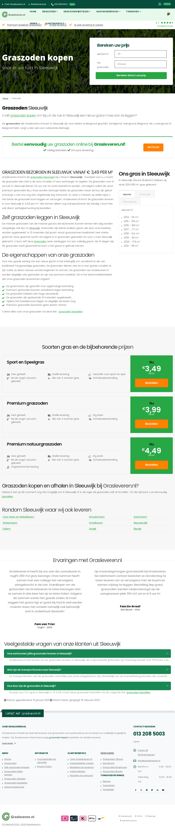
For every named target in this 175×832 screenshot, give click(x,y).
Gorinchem (140, 517)
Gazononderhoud (107, 11)
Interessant (126, 816)
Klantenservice (37, 4)
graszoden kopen (23, 115)
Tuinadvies (132, 11)
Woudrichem (97, 517)
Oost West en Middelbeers (18, 517)
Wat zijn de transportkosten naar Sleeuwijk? (34, 669)
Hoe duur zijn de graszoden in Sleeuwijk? (31, 686)
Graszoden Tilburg (113, 759)
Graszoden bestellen (76, 11)
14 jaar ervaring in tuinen (88, 25)
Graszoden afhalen (15, 778)
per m (152, 455)
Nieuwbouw (129, 201)
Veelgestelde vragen (82, 763)
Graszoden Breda (112, 771)
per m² (151, 373)
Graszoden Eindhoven (115, 767)
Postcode (145, 194)
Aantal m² (103, 54)
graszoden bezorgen (42, 177)
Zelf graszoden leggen (16, 767)
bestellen (7, 496)
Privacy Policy (44, 766)
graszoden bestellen (71, 311)
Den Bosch (109, 763)
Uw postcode (103, 65)
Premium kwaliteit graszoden (24, 25)
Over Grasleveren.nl (13, 4)
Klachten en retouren (81, 775)
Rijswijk (137, 528)
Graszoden (49, 11)
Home (33, 11)
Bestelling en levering (82, 767)
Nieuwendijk (140, 522)
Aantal (127, 194)
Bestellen (153, 147)
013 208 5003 (149, 733)
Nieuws (107, 781)
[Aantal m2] (141, 54)
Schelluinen (96, 522)
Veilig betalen (77, 771)
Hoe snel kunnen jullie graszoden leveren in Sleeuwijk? (39, 653)
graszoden (40, 241)
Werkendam (10, 522)
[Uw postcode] (141, 64)
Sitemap (151, 816)
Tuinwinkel (108, 789)
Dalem (7, 528)
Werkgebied (107, 753)
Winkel (34, 23)
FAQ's (139, 816)
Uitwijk (92, 528)
